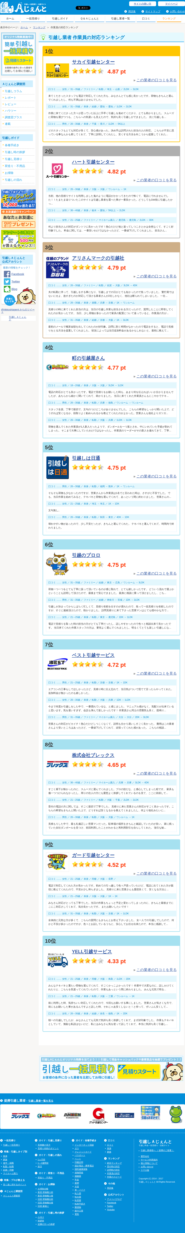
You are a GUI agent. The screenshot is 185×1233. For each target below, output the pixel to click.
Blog (14, 289)
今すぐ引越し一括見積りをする (111, 1074)
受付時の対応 (113, 1166)
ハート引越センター (93, 161)
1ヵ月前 (41, 1159)
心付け (41, 1217)
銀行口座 (79, 1211)
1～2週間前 (43, 1163)
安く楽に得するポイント (14, 1184)
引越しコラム (13, 91)
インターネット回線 (84, 1145)
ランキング (169, 18)
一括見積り (33, 18)
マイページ (171, 3)
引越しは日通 (86, 458)
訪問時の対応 (113, 1170)
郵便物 (78, 1207)
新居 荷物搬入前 (45, 1192)
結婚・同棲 (8, 1170)
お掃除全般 (43, 1189)
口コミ (146, 18)
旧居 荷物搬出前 (45, 1199)
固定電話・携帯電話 (84, 1166)
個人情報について (149, 1163)
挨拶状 (41, 1221)
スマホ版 (145, 1170)
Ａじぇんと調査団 (11, 1196)
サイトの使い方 (142, 3)
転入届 (78, 1193)
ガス (77, 1148)
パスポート (80, 1155)
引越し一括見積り (11, 1145)
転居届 (78, 1200)
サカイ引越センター (93, 61)
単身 (5, 1156)
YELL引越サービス (92, 951)
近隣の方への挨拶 (46, 1224)
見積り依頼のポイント (48, 1148)
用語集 (132, 11)
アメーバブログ (114, 1199)
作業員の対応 (113, 1173)
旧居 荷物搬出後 (45, 1202)
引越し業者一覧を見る (40, 1100)
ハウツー (10, 110)
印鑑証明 (79, 1162)
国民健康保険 (81, 1169)
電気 (77, 1214)
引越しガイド (60, 18)
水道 (77, 1186)
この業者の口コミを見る (156, 80)
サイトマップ (152, 11)
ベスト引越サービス (93, 655)
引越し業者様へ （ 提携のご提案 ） (157, 1150)
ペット (78, 1159)
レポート (10, 97)
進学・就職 (8, 1163)
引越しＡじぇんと (23, 8)
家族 (5, 1159)
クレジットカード (83, 1152)
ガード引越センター (93, 855)
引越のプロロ (86, 555)
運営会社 (145, 1156)
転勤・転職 (8, 1166)
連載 (8, 123)
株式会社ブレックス (93, 755)
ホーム (10, 18)
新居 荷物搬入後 (45, 1196)
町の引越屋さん (88, 358)
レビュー (10, 104)
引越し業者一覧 (120, 18)
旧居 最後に (43, 1206)
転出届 (78, 1197)
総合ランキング (114, 1163)
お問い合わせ (177, 11)
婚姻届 (78, 1176)
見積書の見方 (44, 1145)
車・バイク (80, 1190)
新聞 (77, 1183)
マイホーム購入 (10, 1173)
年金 (77, 1179)
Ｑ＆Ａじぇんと (89, 18)
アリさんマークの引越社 (98, 258)
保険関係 (79, 1172)
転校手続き (80, 1204)
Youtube (111, 1209)
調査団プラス (13, 117)
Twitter (16, 281)
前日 (40, 1166)
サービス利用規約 (149, 1160)
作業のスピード (114, 1177)
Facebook (18, 274)
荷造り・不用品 (45, 1177)
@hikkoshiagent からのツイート (18, 310)
